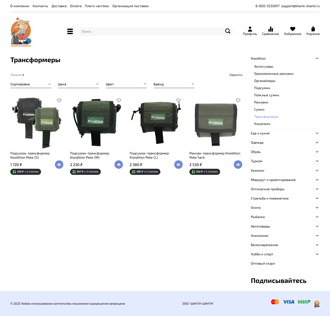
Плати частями (97, 6)
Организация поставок (130, 6)
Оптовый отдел (263, 263)
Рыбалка (258, 217)
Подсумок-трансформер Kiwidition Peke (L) (149, 155)
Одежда (257, 142)
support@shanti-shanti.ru (300, 6)
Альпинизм (259, 235)
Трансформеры (266, 116)
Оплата (76, 6)
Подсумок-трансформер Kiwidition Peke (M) (89, 155)
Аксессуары (263, 66)
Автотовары (260, 226)
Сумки (259, 109)
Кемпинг (258, 170)
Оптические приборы (268, 189)
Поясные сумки (266, 95)
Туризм (256, 161)
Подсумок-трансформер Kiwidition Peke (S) (29, 155)
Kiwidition (258, 58)
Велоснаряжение (264, 245)
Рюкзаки (261, 102)
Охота (256, 207)
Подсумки (262, 88)
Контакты (40, 6)
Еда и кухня (260, 133)
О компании (19, 6)
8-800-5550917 (267, 6)
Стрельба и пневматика (270, 198)
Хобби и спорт (262, 254)
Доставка (59, 6)
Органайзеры (264, 81)
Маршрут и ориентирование (273, 180)
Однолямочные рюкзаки (273, 73)
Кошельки (262, 124)
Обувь (256, 152)
